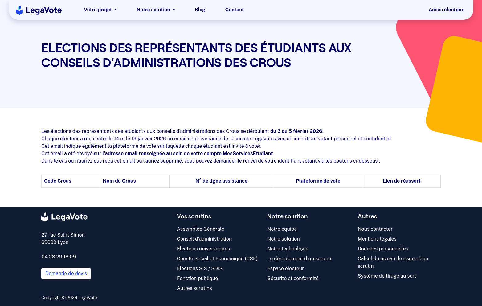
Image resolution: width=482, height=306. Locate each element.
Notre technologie (287, 249)
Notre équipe (282, 229)
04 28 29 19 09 (59, 257)
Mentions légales (377, 239)
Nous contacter (375, 229)
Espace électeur (285, 268)
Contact (234, 10)
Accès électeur (446, 10)
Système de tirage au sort (387, 276)
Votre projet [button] (98, 10)
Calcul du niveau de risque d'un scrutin (393, 262)
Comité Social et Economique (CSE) (217, 259)
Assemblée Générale (200, 229)
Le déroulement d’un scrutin (299, 259)
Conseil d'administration (204, 239)
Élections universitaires (203, 249)
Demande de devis (66, 273)
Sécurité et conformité (292, 278)
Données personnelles (383, 249)
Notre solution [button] (154, 10)
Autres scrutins (194, 288)
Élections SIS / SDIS (200, 268)
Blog (200, 10)
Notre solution (283, 239)
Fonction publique (197, 278)
